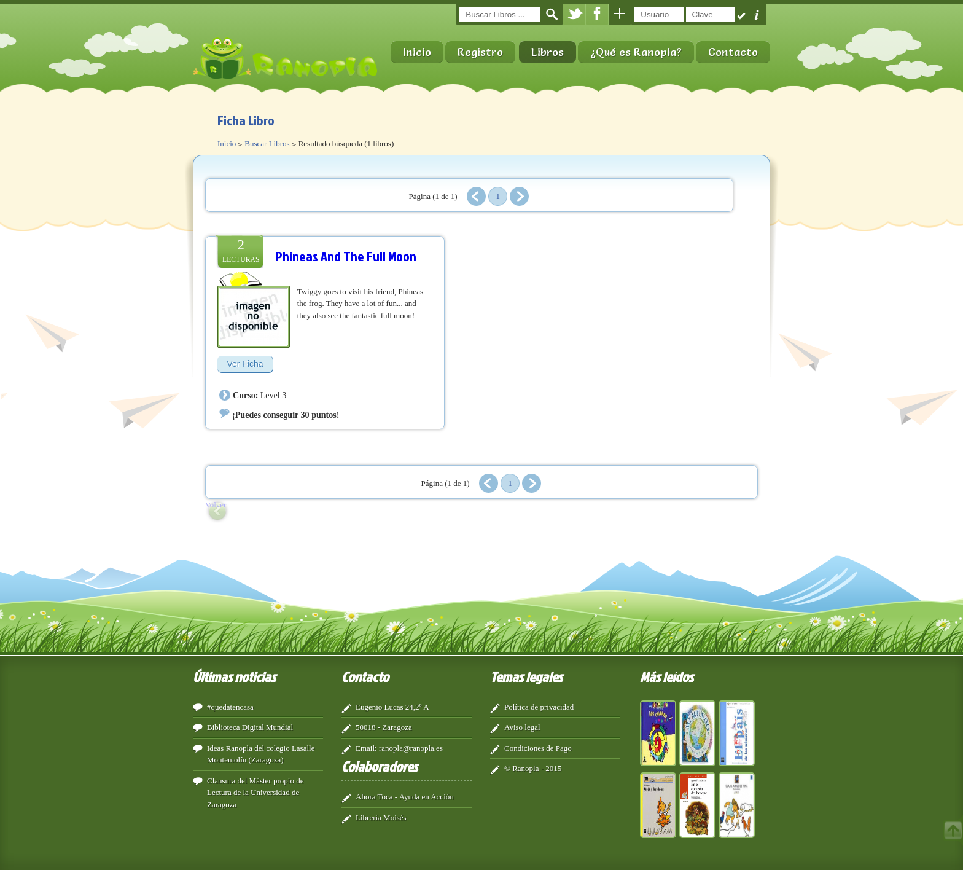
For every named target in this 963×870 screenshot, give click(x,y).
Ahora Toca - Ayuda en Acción (405, 796)
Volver (215, 504)
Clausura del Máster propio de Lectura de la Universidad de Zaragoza (255, 792)
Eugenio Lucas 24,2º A (392, 706)
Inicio (417, 52)
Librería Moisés (381, 817)
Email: (366, 748)
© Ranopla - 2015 (532, 768)
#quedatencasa (230, 706)
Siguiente (519, 196)
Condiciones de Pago (538, 748)
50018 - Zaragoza (384, 727)
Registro (480, 52)
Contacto (733, 52)
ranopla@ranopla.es (411, 748)
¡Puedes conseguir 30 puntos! (285, 415)
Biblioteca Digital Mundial (250, 727)
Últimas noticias (234, 676)
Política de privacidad (539, 706)
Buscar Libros (266, 143)
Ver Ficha (245, 364)
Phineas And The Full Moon (346, 255)
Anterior (476, 196)
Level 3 (273, 395)
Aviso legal (522, 727)
